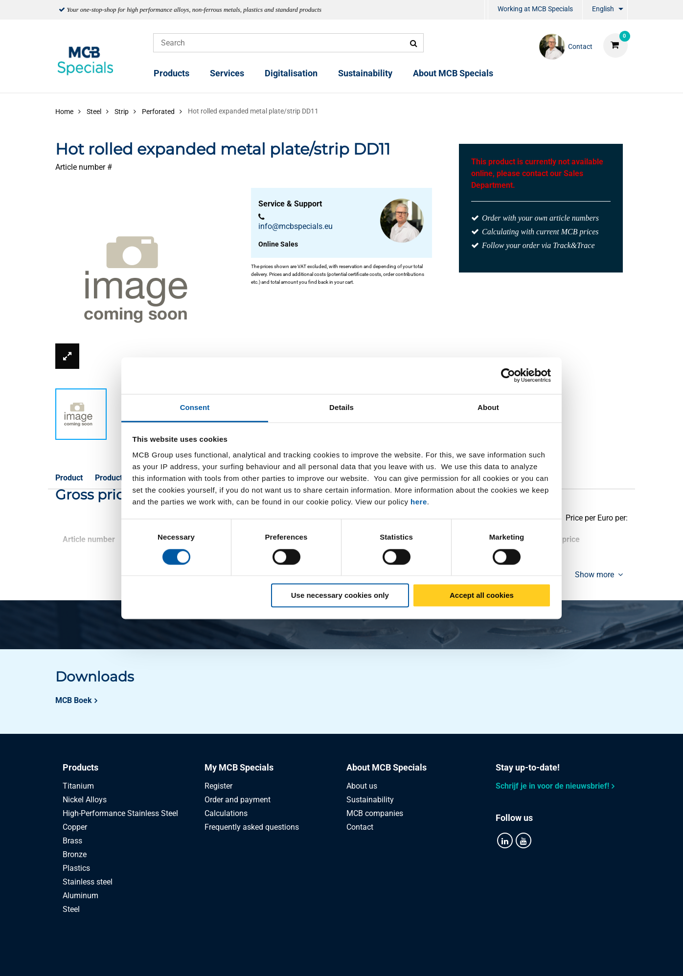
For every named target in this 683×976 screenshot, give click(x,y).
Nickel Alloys (85, 799)
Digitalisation (291, 73)
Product (69, 477)
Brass (72, 840)
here (418, 502)
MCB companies (374, 813)
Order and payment (238, 799)
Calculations (226, 813)
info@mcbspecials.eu (295, 226)
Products (171, 73)
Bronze (75, 854)
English (603, 9)
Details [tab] (341, 407)
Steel (71, 909)
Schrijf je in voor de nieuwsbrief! (552, 786)
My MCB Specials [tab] (239, 767)
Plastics (76, 868)
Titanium (78, 786)
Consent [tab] (195, 407)
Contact (359, 827)
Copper (75, 827)
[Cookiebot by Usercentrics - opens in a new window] (508, 375)
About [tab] (488, 407)
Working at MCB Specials (535, 9)
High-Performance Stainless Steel (120, 813)
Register (218, 786)
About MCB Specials (453, 73)
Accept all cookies (482, 595)
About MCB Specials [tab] (386, 767)
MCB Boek (73, 700)
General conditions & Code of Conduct (353, 957)
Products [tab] (80, 767)
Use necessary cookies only (340, 595)
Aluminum (80, 895)
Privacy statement (243, 957)
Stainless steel (88, 881)
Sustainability (365, 73)
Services (227, 73)
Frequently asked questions (252, 827)
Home (64, 111)
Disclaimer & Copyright (472, 957)
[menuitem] (486, 10)
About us (361, 786)
